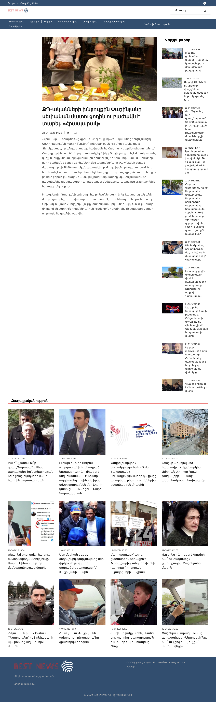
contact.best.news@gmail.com (170, 682)
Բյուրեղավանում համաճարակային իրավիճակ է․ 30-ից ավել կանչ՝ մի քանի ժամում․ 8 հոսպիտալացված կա (195, 165)
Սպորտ (48, 21)
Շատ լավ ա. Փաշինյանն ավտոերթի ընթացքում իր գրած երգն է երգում (79, 658)
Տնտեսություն (16, 21)
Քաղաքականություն (114, 21)
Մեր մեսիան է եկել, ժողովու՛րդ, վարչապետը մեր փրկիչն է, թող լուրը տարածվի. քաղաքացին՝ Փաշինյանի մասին (82, 583)
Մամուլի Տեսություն (156, 24)
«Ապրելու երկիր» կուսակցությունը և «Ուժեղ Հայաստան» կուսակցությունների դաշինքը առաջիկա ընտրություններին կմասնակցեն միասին (131, 496)
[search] (205, 11)
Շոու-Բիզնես (16, 26)
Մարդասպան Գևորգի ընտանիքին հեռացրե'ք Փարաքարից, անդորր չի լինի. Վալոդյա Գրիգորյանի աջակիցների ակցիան (134, 583)
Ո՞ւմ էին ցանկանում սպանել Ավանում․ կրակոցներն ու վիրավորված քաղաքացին (196, 63)
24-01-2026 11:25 (52, 132)
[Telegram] (204, 3)
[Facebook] (198, 3)
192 (72, 132)
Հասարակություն (67, 21)
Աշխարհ (34, 21)
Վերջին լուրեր (177, 40)
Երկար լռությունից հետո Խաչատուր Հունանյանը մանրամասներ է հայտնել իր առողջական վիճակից (195, 376)
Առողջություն (90, 21)
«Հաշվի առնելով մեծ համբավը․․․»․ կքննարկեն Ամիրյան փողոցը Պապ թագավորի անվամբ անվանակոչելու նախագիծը (184, 492)
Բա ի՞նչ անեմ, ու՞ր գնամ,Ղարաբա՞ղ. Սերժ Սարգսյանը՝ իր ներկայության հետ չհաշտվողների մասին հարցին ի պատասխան (196, 129)
